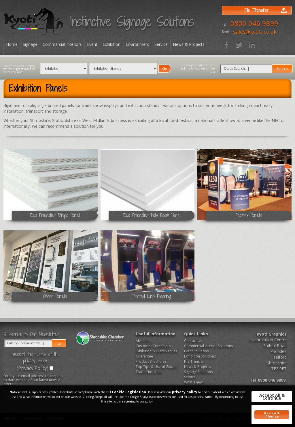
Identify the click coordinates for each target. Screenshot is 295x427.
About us (143, 340)
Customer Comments (153, 345)
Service (161, 44)
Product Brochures (151, 361)
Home (12, 44)
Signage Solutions (198, 371)
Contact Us (193, 340)
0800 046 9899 (254, 23)
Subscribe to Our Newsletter (31, 334)
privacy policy (184, 392)
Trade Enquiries (148, 371)
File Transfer (194, 361)
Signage (30, 44)
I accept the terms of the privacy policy (35, 357)
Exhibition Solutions (200, 356)
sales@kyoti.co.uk (255, 31)
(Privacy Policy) (32, 368)
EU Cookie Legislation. (126, 392)
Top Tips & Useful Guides (156, 366)
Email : (226, 31)
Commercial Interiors (62, 44)
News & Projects (189, 44)
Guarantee (144, 356)
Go (164, 68)
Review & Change (272, 414)
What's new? (194, 382)
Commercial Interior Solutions (206, 345)
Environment (137, 44)
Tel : (225, 24)
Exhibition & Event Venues (156, 351)
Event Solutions (196, 351)
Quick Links (196, 333)
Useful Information (155, 333)
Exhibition (111, 44)
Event (92, 44)
